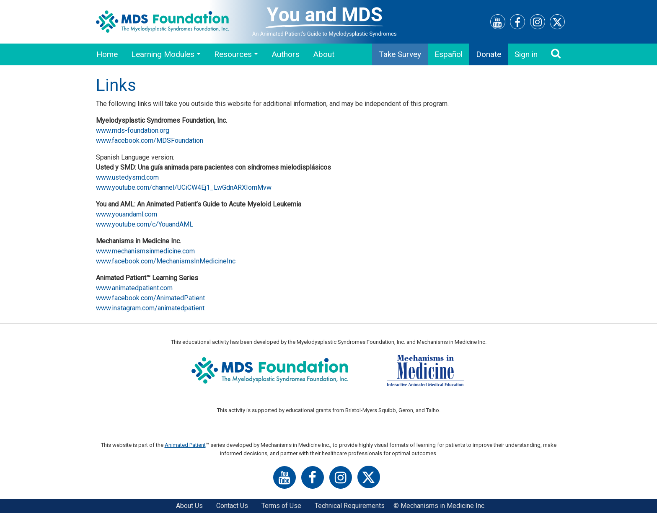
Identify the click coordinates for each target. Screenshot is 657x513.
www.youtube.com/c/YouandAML (144, 224)
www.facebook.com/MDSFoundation (149, 140)
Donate (488, 54)
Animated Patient (185, 445)
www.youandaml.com (126, 214)
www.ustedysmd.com (127, 177)
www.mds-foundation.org (132, 130)
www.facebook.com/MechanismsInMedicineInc (165, 261)
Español (449, 54)
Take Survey (400, 54)
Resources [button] (233, 54)
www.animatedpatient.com (134, 288)
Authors (286, 54)
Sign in (526, 54)
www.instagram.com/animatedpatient (150, 308)
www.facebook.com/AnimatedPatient (150, 298)
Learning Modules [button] (162, 54)
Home (107, 54)
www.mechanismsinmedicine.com (145, 251)
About (323, 54)
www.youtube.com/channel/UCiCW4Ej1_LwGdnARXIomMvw (184, 187)
